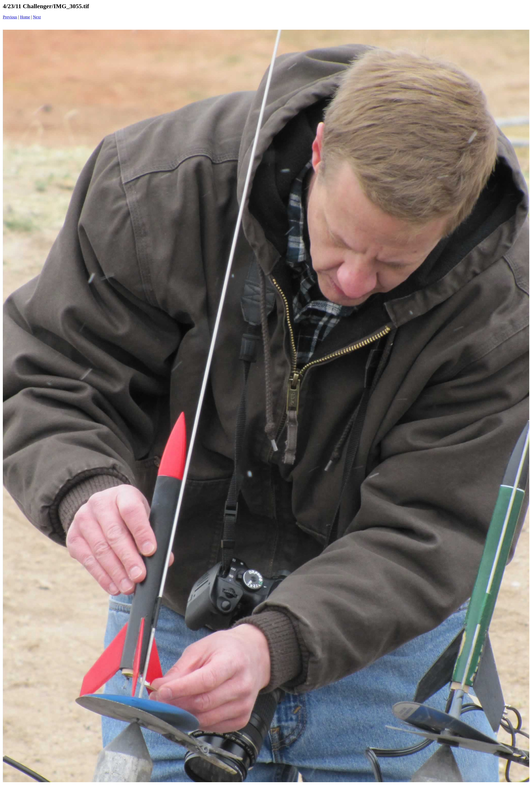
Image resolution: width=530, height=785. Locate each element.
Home (25, 17)
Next (37, 17)
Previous (10, 17)
